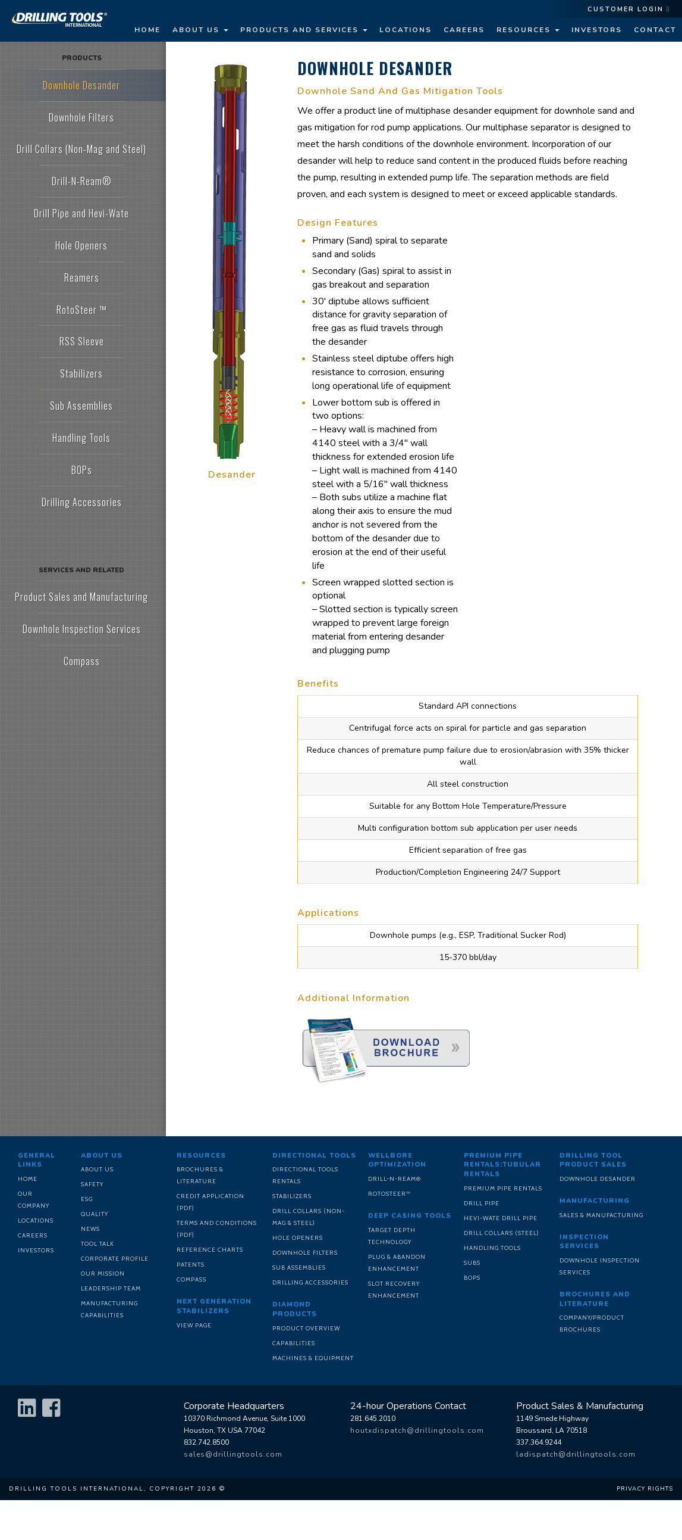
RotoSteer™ (389, 1194)
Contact (655, 30)
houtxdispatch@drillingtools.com (417, 1430)
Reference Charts (210, 1250)
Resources (528, 30)
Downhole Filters (305, 1253)
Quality (94, 1214)
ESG (87, 1199)
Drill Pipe (481, 1203)
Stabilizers (292, 1196)
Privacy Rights (645, 1489)
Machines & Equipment (313, 1358)
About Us (200, 30)
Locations (405, 30)
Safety (92, 1184)
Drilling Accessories (310, 1282)
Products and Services (303, 30)
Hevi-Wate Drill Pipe (501, 1218)
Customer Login (628, 9)
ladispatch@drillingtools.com (576, 1454)
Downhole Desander (598, 1179)
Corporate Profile (115, 1258)
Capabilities (293, 1343)
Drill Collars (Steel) (501, 1233)
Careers (464, 30)
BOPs (472, 1278)
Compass (191, 1279)
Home (147, 30)
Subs (472, 1263)
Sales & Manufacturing (601, 1215)
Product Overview (306, 1328)
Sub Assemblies (299, 1267)
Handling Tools (492, 1248)
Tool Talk (97, 1244)
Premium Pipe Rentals (503, 1188)
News (90, 1229)
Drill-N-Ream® (394, 1179)
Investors (596, 30)
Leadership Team (111, 1288)
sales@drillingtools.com (233, 1454)
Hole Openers (297, 1238)
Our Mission (103, 1273)
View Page (194, 1325)
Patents (191, 1264)
